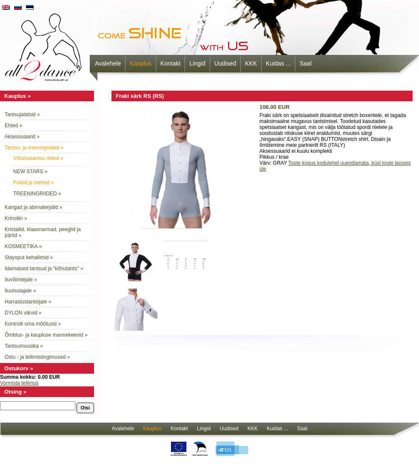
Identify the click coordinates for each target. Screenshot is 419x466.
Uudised (225, 63)
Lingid (197, 63)
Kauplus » (17, 96)
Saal (305, 63)
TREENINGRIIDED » (37, 194)
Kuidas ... (278, 63)
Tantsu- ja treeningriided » (34, 148)
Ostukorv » (18, 368)
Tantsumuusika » (24, 346)
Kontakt (170, 63)
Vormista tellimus (19, 383)
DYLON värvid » (23, 313)
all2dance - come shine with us (44, 44)
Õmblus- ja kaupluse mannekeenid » (46, 335)
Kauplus (140, 63)
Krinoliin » (16, 218)
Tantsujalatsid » (22, 114)
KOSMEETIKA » (23, 246)
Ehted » (13, 126)
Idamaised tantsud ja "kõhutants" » (44, 269)
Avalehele (108, 63)
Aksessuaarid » (22, 137)
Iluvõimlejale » (21, 280)
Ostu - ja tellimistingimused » (37, 357)
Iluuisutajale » (20, 291)
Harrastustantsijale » (28, 302)
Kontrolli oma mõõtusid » (33, 324)
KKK (251, 63)
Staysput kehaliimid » (29, 257)
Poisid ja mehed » (33, 183)
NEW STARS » (30, 171)
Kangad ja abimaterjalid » (33, 207)
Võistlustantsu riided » (38, 158)
